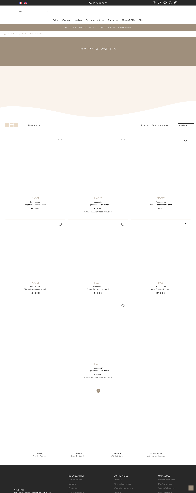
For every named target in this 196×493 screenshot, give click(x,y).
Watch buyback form (123, 488)
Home (5, 34)
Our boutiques (75, 479)
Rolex (55, 20)
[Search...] (30, 11)
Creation (118, 479)
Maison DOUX (128, 20)
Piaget (24, 34)
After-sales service (122, 484)
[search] (49, 11)
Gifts (141, 20)
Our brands (113, 20)
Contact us (73, 488)
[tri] (186, 125)
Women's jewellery (166, 488)
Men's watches (165, 484)
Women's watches (166, 479)
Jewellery (78, 20)
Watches (66, 20)
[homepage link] (98, 11)
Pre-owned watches (95, 20)
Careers (72, 484)
